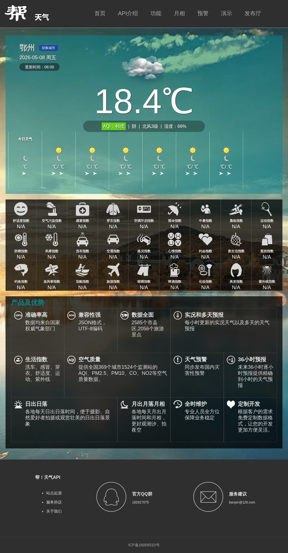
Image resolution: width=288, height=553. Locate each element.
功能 (155, 13)
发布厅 (253, 13)
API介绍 (128, 13)
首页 (100, 13)
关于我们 (54, 511)
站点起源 (54, 493)
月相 (179, 13)
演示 (226, 13)
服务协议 (54, 502)
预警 (203, 13)
